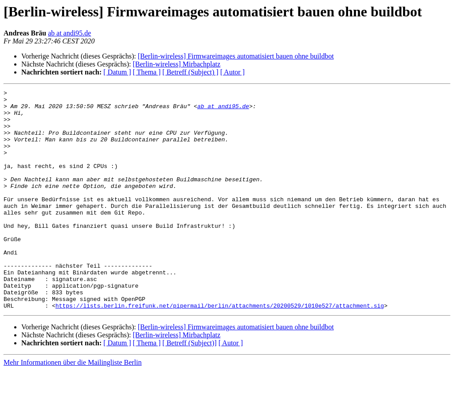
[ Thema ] (147, 72)
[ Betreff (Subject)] (189, 387)
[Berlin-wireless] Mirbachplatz (176, 64)
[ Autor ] (232, 72)
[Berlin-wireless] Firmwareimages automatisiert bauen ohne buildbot (236, 56)
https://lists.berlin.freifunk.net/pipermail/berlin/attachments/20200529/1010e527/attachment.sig (219, 349)
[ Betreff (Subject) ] (190, 72)
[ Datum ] (117, 72)
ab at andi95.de (69, 33)
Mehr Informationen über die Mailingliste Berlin (72, 406)
